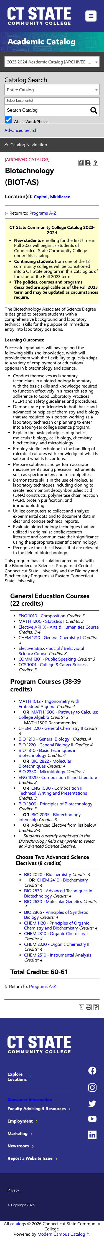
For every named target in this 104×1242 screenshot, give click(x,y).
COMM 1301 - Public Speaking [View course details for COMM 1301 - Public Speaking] (47, 659)
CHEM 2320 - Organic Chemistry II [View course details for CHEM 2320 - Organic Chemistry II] (56, 944)
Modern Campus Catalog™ (63, 1234)
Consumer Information (29, 1099)
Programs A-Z (42, 213)
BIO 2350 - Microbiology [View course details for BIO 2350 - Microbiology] (42, 771)
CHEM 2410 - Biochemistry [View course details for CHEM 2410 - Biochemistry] (62, 880)
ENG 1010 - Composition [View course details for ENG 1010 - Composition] (42, 615)
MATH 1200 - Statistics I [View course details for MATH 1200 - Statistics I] (41, 621)
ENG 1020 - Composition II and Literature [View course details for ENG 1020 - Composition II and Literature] (58, 777)
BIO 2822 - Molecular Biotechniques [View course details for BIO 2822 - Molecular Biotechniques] (45, 763)
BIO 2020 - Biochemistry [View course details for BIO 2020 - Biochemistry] (47, 874)
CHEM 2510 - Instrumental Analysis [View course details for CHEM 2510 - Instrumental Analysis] (57, 955)
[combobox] (52, 61)
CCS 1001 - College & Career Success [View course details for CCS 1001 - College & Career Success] (53, 664)
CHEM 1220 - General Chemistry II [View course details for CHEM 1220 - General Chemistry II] (51, 728)
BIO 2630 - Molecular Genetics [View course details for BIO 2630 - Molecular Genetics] (53, 901)
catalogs (18, 1223)
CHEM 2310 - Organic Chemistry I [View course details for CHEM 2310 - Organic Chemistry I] (56, 933)
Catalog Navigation (29, 144)
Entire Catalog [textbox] (20, 89)
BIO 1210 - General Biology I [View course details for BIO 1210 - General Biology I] (45, 739)
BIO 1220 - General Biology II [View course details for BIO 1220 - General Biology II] (46, 744)
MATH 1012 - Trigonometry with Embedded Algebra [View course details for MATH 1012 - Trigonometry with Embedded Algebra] (49, 704)
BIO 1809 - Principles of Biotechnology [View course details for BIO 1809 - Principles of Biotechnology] (55, 803)
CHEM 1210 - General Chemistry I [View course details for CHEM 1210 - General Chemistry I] (50, 637)
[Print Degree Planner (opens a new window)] (81, 162)
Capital (40, 196)
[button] (91, 16)
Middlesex (60, 196)
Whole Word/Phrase (31, 121)
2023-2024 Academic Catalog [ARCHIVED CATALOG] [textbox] (53, 62)
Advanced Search (20, 130)
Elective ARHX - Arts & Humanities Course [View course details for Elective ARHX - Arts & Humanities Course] (59, 627)
